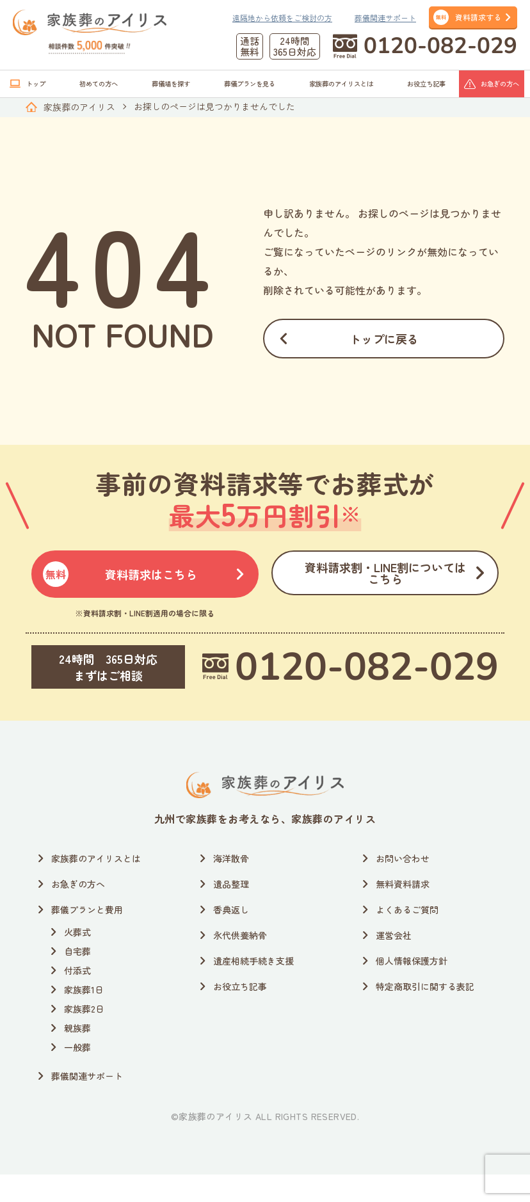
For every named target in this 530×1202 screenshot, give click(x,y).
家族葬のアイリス (79, 106)
